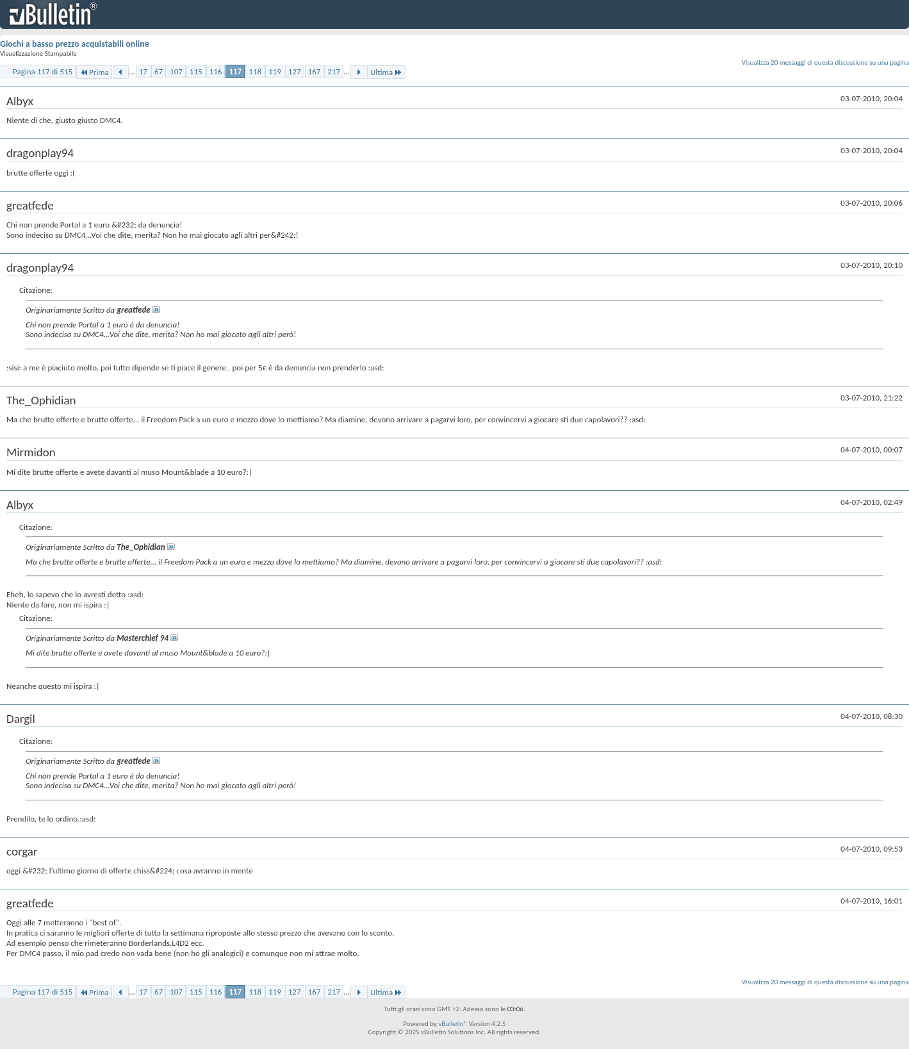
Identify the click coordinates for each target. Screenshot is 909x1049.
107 (176, 71)
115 (196, 71)
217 (333, 71)
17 (143, 71)
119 (274, 71)
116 (215, 71)
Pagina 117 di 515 (42, 71)
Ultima (386, 72)
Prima (94, 72)
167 (314, 71)
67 (158, 71)
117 (235, 71)
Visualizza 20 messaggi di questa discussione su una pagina (825, 62)
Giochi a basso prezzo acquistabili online (74, 43)
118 (255, 71)
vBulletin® (452, 1024)
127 (294, 71)
